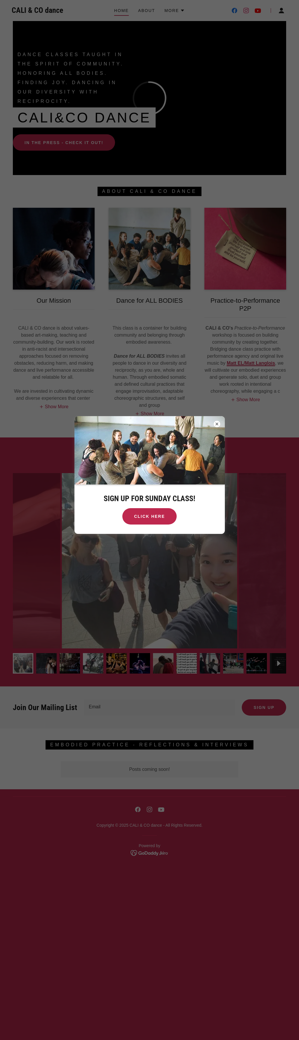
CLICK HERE (149, 516)
